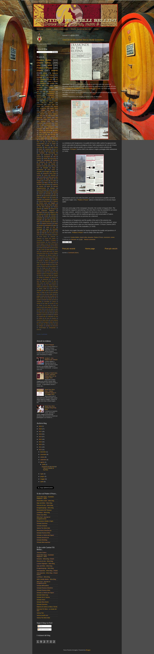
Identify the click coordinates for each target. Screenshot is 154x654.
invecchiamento (46, 221)
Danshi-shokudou (41, 242)
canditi (47, 283)
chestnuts (53, 214)
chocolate (39, 171)
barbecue (41, 214)
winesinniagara (42, 327)
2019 (48, 232)
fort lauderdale (54, 292)
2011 (40, 447)
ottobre (42, 457)
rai (42, 311)
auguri (38, 154)
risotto (56, 311)
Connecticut (39, 240)
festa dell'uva (52, 141)
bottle (45, 119)
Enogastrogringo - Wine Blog (45, 568)
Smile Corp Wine (42, 514)
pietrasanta (48, 225)
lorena (54, 299)
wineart (39, 95)
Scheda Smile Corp (42, 595)
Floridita (43, 245)
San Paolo (49, 205)
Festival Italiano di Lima (42, 244)
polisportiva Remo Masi (49, 173)
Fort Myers (55, 245)
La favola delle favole (46, 251)
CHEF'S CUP (46, 197)
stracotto (54, 318)
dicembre (43, 452)
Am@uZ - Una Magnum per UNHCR (51, 358)
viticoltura (55, 138)
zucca (38, 329)
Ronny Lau (45, 266)
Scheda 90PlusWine (43, 585)
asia (44, 141)
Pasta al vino (40, 262)
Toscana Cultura (41, 552)
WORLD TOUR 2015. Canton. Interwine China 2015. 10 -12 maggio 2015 (51, 375)
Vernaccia (53, 208)
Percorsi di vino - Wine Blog (45, 505)
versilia (44, 177)
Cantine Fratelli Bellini (42, 334)
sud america (47, 195)
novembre (43, 454)
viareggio (39, 128)
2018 (40, 429)
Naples (56, 258)
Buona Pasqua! (49, 344)
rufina (45, 73)
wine (50, 65)
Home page (40, 29)
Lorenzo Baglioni (54, 253)
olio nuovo (47, 305)
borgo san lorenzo (46, 281)
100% (38, 106)
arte (51, 79)
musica (49, 117)
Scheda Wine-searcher (43, 542)
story (41, 127)
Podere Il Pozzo (98, 237)
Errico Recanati (52, 242)
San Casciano (52, 268)
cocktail (46, 216)
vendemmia (51, 127)
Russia (43, 268)
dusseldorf (39, 218)
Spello (56, 205)
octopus (40, 305)
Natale (54, 143)
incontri (42, 75)
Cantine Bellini (75, 237)
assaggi (39, 77)
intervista (50, 297)
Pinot (47, 262)
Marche (38, 257)
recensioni (107, 237)
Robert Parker (40, 205)
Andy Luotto (44, 234)
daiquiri (56, 286)
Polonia (52, 262)
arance (40, 275)
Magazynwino (42, 255)
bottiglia (43, 110)
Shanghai (45, 167)
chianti (40, 70)
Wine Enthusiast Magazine (45, 210)
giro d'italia (49, 294)
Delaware (39, 199)
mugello (39, 160)
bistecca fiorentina (41, 190)
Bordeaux (41, 140)
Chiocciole (52, 236)
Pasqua (39, 145)
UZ (54, 145)
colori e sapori (53, 81)
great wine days (46, 296)
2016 (40, 434)
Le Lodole (53, 180)
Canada (53, 164)
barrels (38, 279)
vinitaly (52, 83)
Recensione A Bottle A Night (45, 521)
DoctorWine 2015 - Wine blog (45, 500)
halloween (55, 192)
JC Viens (45, 180)
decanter (90, 237)
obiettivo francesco (47, 223)
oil (40, 125)
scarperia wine (42, 316)
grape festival (54, 147)
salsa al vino (50, 227)
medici (38, 173)
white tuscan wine (53, 177)
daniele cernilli (42, 288)
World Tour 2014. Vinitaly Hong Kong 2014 (50, 407)
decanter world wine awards (46, 136)
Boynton (56, 234)
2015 (40, 436)
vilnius (47, 323)
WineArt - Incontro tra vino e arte (81, 29)
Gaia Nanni (46, 247)
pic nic (56, 149)
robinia (51, 312)
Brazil (45, 164)
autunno (41, 186)
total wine (45, 101)
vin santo (41, 151)
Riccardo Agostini (45, 264)
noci (57, 303)
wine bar (48, 151)
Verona (41, 130)
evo (46, 218)
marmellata (46, 301)
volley (38, 197)
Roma (48, 184)
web (57, 323)
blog (52, 279)
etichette (48, 123)
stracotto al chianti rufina (42, 320)
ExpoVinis (55, 199)
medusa (54, 301)
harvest (45, 158)
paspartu (56, 307)
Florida (53, 115)
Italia (51, 87)
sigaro (47, 229)
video (38, 232)
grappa (38, 296)
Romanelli (40, 123)
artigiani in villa (54, 212)
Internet (42, 114)
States (49, 99)
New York (53, 182)
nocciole (52, 303)
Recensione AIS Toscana (44, 510)
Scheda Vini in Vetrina (43, 597)
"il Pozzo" (73, 149)
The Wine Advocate (44, 207)
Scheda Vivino (41, 599)
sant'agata (39, 229)
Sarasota (39, 270)
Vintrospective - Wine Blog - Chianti (47, 570)
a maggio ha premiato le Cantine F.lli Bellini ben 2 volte (83, 88)
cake (55, 281)
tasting (56, 106)
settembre (43, 459)
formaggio (46, 171)
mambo (48, 89)
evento (54, 70)
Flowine (49, 245)
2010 (40, 449)
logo (55, 194)
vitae (43, 232)
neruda (38, 303)
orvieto (38, 307)
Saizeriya (49, 140)
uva (48, 143)
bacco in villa (43, 134)
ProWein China (41, 184)
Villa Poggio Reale (44, 132)
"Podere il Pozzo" (83, 200)
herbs (38, 221)
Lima (54, 166)
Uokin (45, 271)
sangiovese (40, 112)
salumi (44, 314)
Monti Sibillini (49, 258)
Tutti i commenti (43, 629)
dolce (56, 190)
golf (55, 294)
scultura (40, 318)
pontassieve (47, 125)
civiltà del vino (42, 85)
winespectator (52, 327)
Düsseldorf (47, 199)
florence (39, 158)
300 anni (55, 151)
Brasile (38, 164)
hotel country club (41, 297)
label (48, 138)
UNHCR (46, 208)
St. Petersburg (46, 270)
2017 (40, 431)
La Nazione (55, 201)
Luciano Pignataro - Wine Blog (46, 563)
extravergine (52, 218)
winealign (48, 325)
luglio (42, 474)
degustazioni (50, 93)
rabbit (52, 309)
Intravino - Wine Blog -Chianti (45, 559)
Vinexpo (55, 132)
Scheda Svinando (42, 525)
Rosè (38, 268)
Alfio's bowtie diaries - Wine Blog (46, 579)
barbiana (47, 277)
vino (39, 65)
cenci (45, 284)
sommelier (40, 104)
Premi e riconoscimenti (61, 29)
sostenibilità (47, 160)
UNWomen (39, 271)
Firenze (52, 75)
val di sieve (52, 231)
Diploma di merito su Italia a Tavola (47, 606)
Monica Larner (43, 203)
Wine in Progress (47, 273)
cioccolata (39, 147)
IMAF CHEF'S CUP (52, 128)
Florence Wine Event (44, 201)
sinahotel (53, 175)
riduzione (51, 311)
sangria (49, 314)
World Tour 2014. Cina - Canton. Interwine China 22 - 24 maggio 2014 (51, 392)
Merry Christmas (46, 257)
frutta (39, 294)
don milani (45, 290)
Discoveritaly (51, 153)
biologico (52, 188)
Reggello (53, 203)
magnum (53, 171)
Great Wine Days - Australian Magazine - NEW (45, 497)
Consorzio (55, 101)
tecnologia (45, 322)
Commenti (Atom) (73, 252)
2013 (40, 442)
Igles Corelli (41, 249)
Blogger (88, 650)
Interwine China (41, 166)
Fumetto (40, 247)
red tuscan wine (52, 77)
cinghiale (39, 286)
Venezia (51, 271)
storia (49, 112)
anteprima (43, 108)
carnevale (53, 283)
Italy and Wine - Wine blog (44, 503)
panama (41, 225)
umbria (44, 231)
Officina (46, 260)
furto (44, 294)
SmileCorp (55, 184)
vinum (52, 323)
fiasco (46, 147)
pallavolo (39, 195)
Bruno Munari (43, 236)
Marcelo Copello (52, 255)
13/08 (44, 464)
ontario (56, 223)
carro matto (49, 130)
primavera (39, 227)
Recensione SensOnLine (44, 530)
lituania (44, 299)
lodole (54, 221)
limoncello (48, 194)
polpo (54, 225)
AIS (53, 121)
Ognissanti (53, 260)
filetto (43, 292)
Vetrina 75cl (40, 613)
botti (47, 214)
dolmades (39, 290)
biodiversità (45, 279)
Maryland (39, 182)
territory (39, 93)
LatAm (49, 166)
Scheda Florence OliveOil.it (45, 588)
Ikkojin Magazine (50, 249)
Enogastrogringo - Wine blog (45, 507)
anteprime (55, 273)
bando (48, 186)
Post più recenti (68, 249)
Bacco (50, 234)
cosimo (51, 190)
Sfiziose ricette (41, 97)
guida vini (54, 296)
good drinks (54, 119)
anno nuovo (51, 169)
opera (54, 305)
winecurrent (55, 325)
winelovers (42, 162)
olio (46, 115)
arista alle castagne (53, 275)
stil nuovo (47, 318)
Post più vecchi (111, 249)
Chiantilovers (50, 95)
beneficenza (47, 154)
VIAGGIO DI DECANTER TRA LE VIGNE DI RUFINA (83, 40)
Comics (54, 197)
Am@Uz (43, 83)
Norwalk (40, 260)
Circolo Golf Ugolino (50, 238)
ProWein (47, 145)
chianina (39, 216)
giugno (42, 476)
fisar (48, 292)
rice (46, 311)
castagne (39, 284)
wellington (41, 325)
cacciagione (47, 156)
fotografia (39, 219)
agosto (42, 462)
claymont (45, 286)
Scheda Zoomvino (42, 523)
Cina (56, 112)
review (113, 237)
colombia (53, 216)
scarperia (56, 314)
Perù (38, 167)
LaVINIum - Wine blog (43, 512)
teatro (38, 177)
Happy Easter (49, 179)
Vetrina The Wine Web (43, 528)
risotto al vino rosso (43, 312)
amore (46, 212)
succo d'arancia (54, 320)
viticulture (55, 160)
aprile (42, 481)
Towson (54, 270)
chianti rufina (83, 237)
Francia (41, 179)
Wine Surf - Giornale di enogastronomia (43, 517)
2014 (40, 439)
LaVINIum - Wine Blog (43, 577)
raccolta (39, 175)
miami (38, 223)
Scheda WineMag (42, 540)
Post (40, 626)
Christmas (39, 238)
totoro (42, 323)
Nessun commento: (89, 239)
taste (42, 81)
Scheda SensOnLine (43, 537)
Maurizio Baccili (47, 102)
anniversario (40, 169)
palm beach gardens (47, 307)
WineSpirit (39, 212)
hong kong (53, 158)
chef (41, 115)
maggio (42, 479)
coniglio (51, 286)
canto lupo (50, 104)
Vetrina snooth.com (42, 615)
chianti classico (52, 284)
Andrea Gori (51, 162)
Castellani (42, 153)
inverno (41, 194)
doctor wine (53, 288)
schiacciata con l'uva (53, 316)
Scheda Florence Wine (43, 533)
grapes (40, 149)
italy (44, 91)
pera (47, 309)
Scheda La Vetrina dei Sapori (45, 535)
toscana (55, 73)
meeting (43, 79)
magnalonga (48, 149)
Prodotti (48, 29)
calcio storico (40, 283)
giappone (39, 117)
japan (52, 110)
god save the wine (50, 219)
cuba (54, 156)
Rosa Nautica (53, 266)
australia (41, 277)
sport (56, 130)
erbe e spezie (41, 138)
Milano (46, 182)
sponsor (43, 121)
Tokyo (53, 167)
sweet (39, 322)
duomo (52, 290)
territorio (40, 89)
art (57, 79)
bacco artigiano (53, 114)
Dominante (40, 99)
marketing (39, 301)
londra (49, 299)
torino (51, 322)
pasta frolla (41, 309)
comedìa (47, 106)
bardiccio (54, 277)
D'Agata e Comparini (50, 240)
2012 (40, 444)
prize (56, 125)
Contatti (96, 29)
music (56, 123)
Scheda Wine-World (43, 602)
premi (52, 97)
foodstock (41, 192)
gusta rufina (54, 108)
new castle (45, 303)
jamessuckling (40, 143)
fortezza (48, 192)
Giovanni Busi (54, 247)
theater (54, 195)
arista (45, 275)
